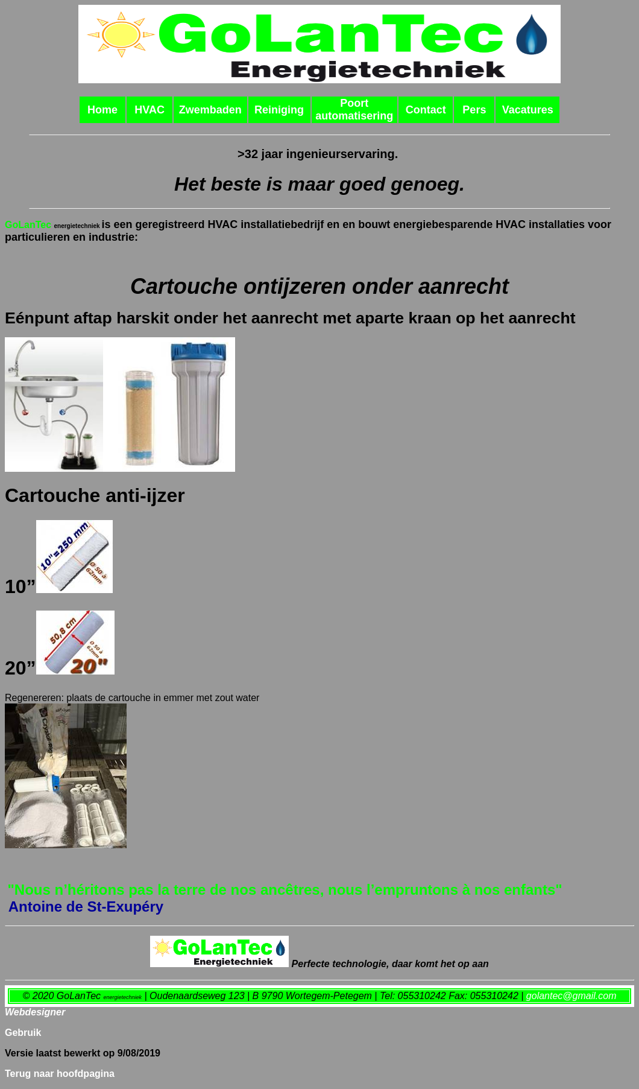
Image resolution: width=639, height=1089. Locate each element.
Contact (426, 110)
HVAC (149, 110)
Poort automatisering (354, 109)
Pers (474, 110)
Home (102, 110)
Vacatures (527, 110)
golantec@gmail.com (571, 996)
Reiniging (279, 110)
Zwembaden (210, 110)
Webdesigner (35, 1012)
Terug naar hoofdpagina (60, 1073)
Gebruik (23, 1032)
